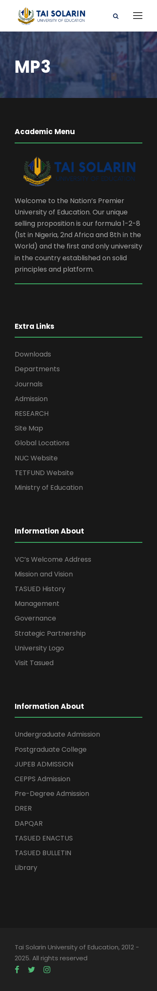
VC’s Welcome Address (53, 559)
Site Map (29, 428)
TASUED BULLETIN (43, 853)
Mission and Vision (44, 574)
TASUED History (40, 589)
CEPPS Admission (42, 779)
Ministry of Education (49, 487)
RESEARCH (32, 413)
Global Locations (42, 443)
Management (37, 603)
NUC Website (36, 458)
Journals (29, 384)
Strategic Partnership (50, 633)
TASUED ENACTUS (44, 838)
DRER (23, 808)
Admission (31, 399)
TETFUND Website (44, 473)
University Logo (39, 648)
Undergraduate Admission (57, 734)
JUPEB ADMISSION (44, 764)
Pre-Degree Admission (52, 793)
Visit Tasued (34, 663)
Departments (37, 369)
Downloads (33, 354)
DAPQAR (29, 823)
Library (26, 867)
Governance (35, 618)
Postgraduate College (51, 749)
